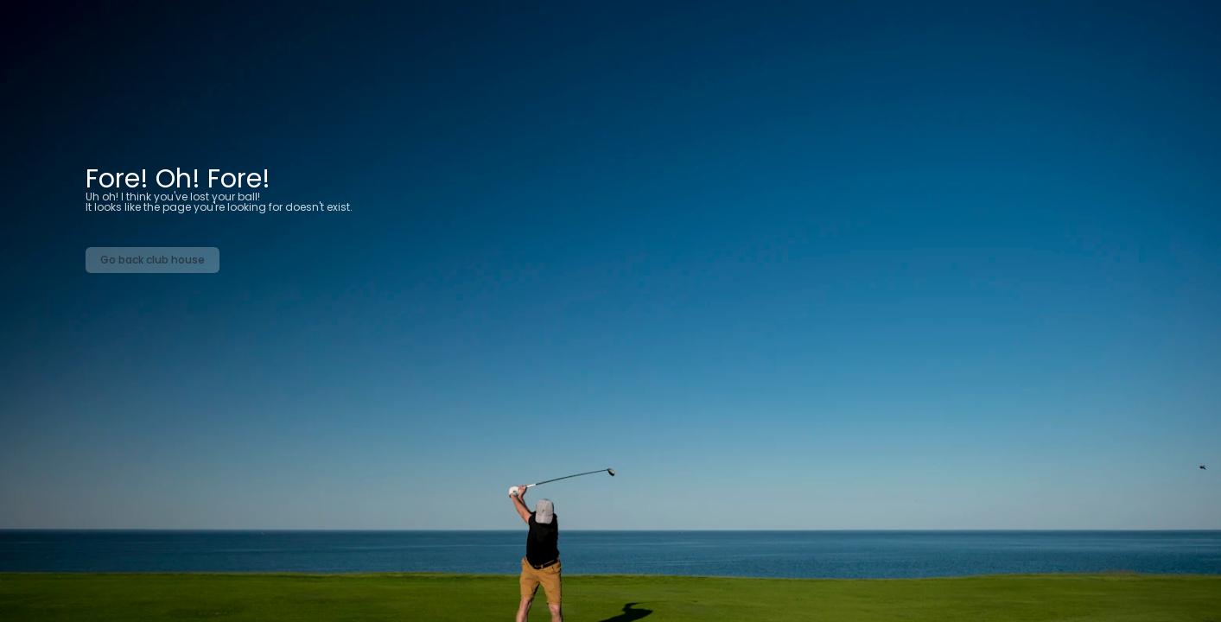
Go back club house (152, 259)
